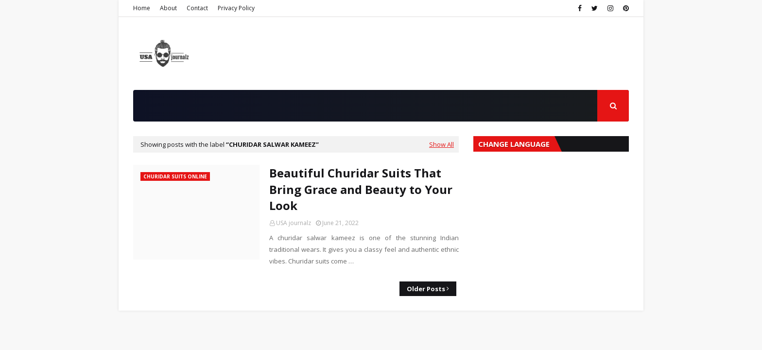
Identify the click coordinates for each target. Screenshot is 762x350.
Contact (197, 8)
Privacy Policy (236, 8)
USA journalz (293, 223)
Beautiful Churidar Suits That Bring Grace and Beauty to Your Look (360, 189)
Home (141, 8)
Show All (441, 144)
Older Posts (426, 288)
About (168, 8)
